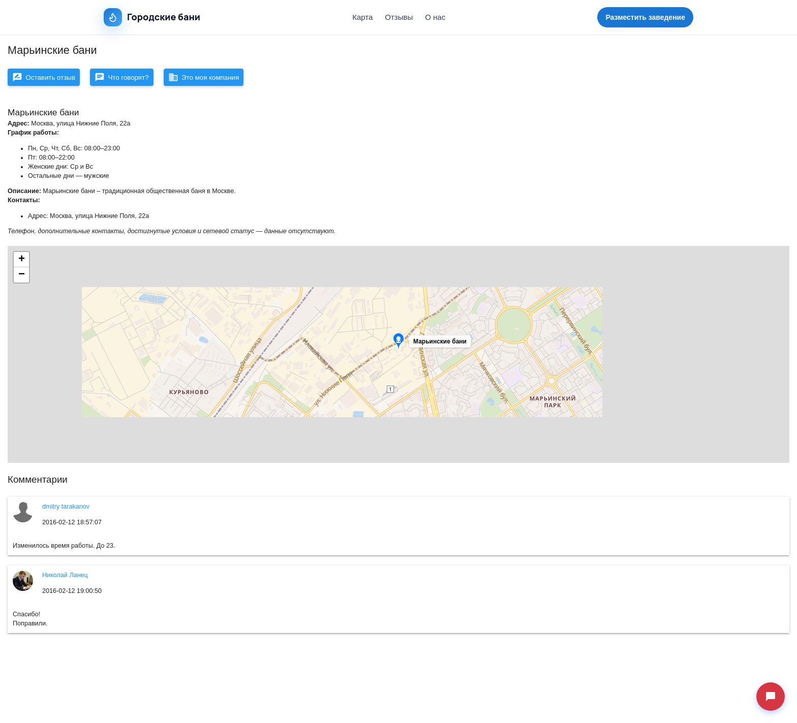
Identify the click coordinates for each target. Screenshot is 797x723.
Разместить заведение (645, 17)
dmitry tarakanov (65, 509)
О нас (435, 17)
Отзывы (399, 17)
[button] (441, 347)
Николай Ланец (65, 578)
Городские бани (152, 17)
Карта (362, 17)
